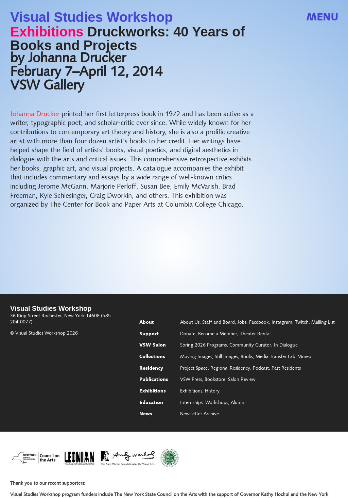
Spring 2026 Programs (203, 345)
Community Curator (250, 345)
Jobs (242, 322)
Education (151, 403)
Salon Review (242, 379)
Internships (191, 403)
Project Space (194, 368)
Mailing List (323, 322)
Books (247, 357)
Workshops (216, 403)
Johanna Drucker (34, 114)
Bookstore (215, 379)
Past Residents (286, 368)
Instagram (282, 322)
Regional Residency (230, 368)
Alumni (238, 403)
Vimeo (304, 357)
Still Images (226, 357)
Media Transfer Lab (275, 357)
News (145, 414)
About (146, 322)
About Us (189, 322)
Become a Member (217, 334)
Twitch (302, 322)
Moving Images (196, 357)
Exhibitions (47, 31)
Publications (153, 379)
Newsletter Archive (199, 414)
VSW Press (191, 379)
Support (149, 334)
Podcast (261, 368)
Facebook (259, 322)
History (212, 391)
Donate (187, 334)
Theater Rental (255, 334)
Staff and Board (218, 322)
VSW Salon (152, 345)
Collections (152, 357)
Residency (151, 368)
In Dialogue (286, 345)
